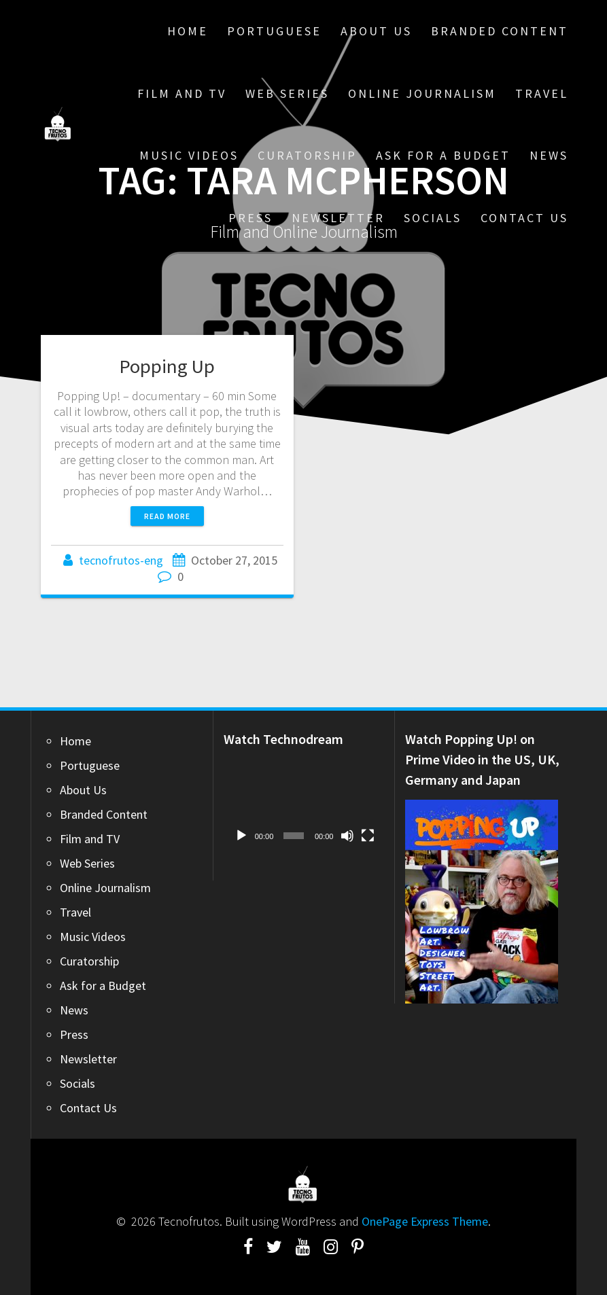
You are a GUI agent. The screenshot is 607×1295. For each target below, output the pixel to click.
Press (250, 218)
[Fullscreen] (368, 835)
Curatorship (307, 155)
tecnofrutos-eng (121, 560)
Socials (433, 218)
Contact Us (524, 218)
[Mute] (347, 835)
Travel (541, 93)
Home (187, 31)
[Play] (241, 835)
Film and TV (181, 93)
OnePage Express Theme (425, 1221)
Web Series (287, 93)
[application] (304, 804)
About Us (376, 31)
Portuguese (274, 31)
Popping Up (167, 366)
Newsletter (338, 218)
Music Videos (189, 155)
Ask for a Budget (443, 155)
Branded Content (499, 31)
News (549, 155)
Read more (167, 516)
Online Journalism (422, 93)
